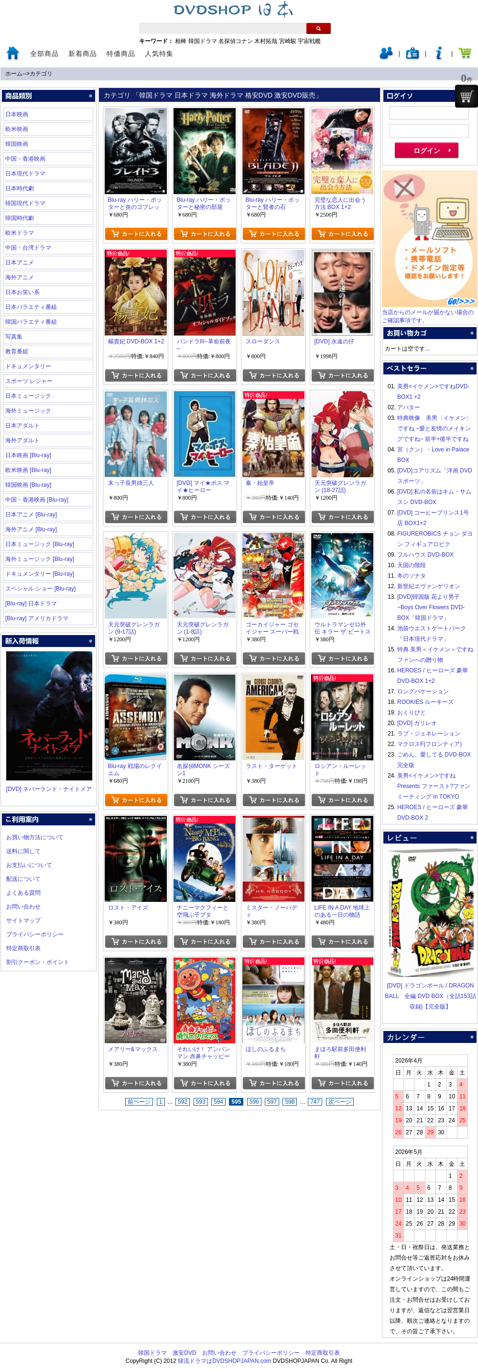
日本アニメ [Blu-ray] (31, 514)
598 (289, 1101)
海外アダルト (22, 440)
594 (218, 1101)
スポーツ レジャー (29, 381)
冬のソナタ (411, 575)
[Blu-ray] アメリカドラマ (36, 618)
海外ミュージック (28, 410)
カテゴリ (41, 73)
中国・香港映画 (25, 158)
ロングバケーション (423, 691)
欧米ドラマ (19, 233)
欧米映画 (16, 129)
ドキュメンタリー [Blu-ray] (39, 573)
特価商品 (121, 53)
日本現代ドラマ (25, 173)
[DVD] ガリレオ (417, 723)
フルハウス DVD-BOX (425, 554)
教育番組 (16, 351)
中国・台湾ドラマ (28, 247)
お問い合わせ (23, 906)
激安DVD (184, 1352)
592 (182, 1101)
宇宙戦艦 (309, 41)
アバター (408, 407)
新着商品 (82, 53)
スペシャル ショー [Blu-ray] (40, 588)
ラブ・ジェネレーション (428, 733)
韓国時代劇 (19, 218)
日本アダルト (22, 425)
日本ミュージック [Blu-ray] (39, 544)
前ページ (139, 1101)
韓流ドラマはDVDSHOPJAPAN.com (224, 1361)
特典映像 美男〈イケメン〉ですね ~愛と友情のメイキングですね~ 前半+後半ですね (434, 428)
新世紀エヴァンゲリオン (428, 586)
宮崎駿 (287, 41)
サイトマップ (23, 920)
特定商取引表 (23, 948)
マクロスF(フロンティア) (429, 744)
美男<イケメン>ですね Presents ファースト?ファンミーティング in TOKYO (433, 786)
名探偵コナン (235, 41)
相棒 (180, 41)
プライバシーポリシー (35, 934)
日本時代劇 (19, 188)
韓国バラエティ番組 (31, 321)
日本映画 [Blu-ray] (28, 455)
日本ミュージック (28, 396)
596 (254, 1101)
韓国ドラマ (202, 41)
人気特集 (159, 53)
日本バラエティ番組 (31, 307)
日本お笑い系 (22, 292)
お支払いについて (29, 865)
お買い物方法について (35, 837)
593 (201, 1101)
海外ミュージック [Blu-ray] (39, 559)
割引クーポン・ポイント (37, 962)
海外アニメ (19, 277)
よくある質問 (23, 892)
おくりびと (411, 712)
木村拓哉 (265, 41)
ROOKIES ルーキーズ (425, 702)
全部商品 (44, 53)
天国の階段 (411, 565)
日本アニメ (19, 262)
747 (315, 1101)
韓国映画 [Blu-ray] (28, 485)
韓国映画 (16, 144)
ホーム (13, 73)
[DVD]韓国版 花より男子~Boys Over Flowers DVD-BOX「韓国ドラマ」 (431, 607)
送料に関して (23, 851)
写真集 (13, 336)
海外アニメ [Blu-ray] (31, 529)
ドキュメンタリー (28, 366)
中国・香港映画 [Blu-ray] (36, 499)
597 (272, 1101)
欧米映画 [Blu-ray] (28, 470)
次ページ (339, 1101)
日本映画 (16, 114)
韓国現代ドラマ (25, 203)
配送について (23, 879)
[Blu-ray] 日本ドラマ (31, 603)
